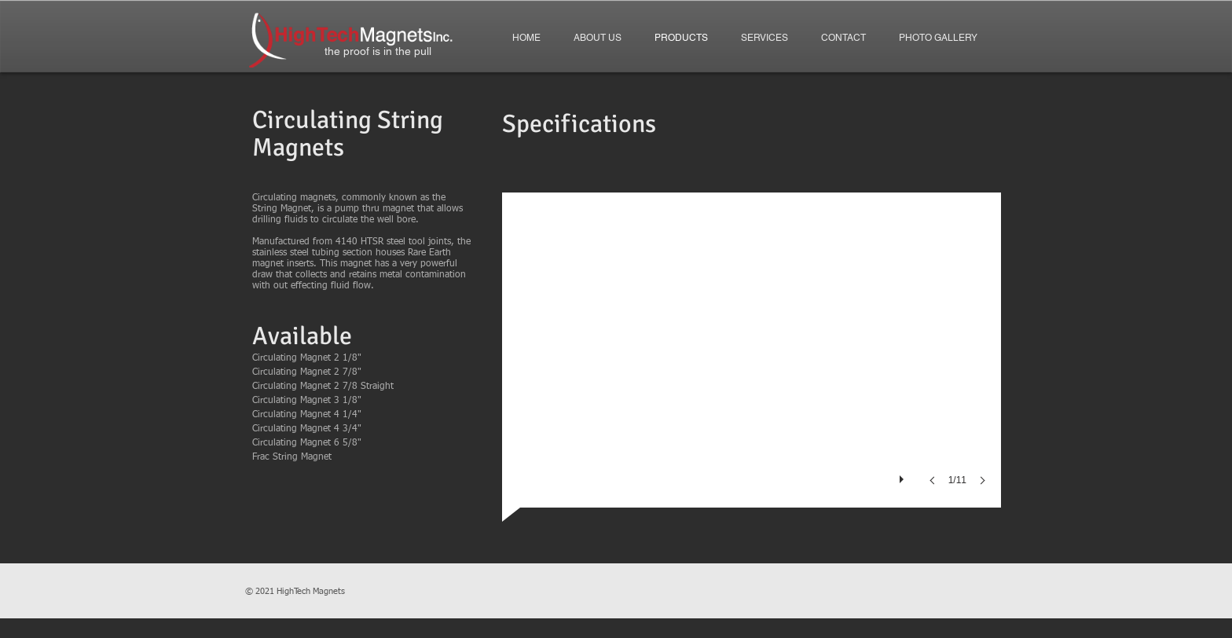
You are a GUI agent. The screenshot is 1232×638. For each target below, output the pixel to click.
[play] (903, 475)
